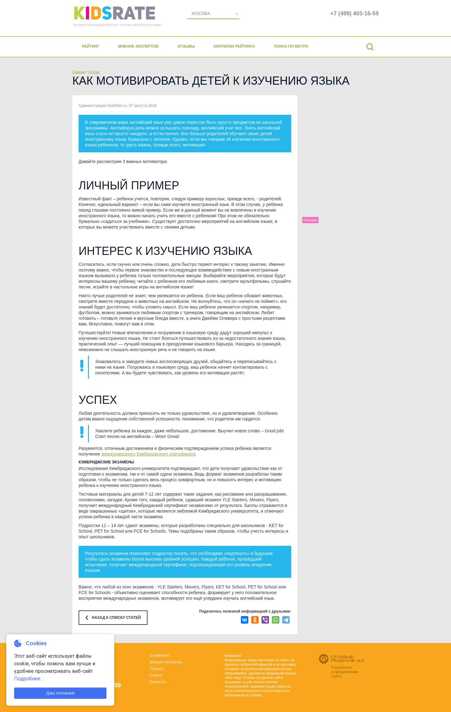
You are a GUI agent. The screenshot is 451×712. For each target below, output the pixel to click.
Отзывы (186, 46)
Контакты (158, 682)
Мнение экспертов (138, 46)
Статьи (94, 72)
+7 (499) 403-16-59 (354, 13)
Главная (79, 72)
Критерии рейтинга (234, 46)
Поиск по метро (291, 46)
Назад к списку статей (116, 617)
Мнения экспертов (166, 662)
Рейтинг (90, 46)
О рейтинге (159, 655)
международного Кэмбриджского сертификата (148, 453)
